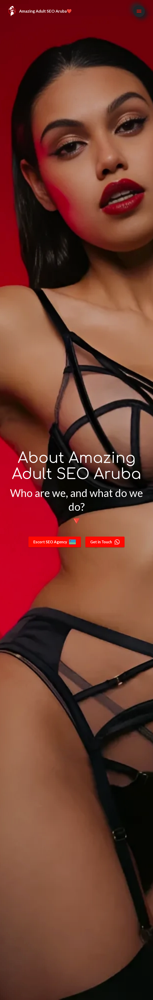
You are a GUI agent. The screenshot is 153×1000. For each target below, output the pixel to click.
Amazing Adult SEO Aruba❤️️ (45, 14)
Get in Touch (106, 542)
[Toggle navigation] (139, 14)
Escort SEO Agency (53, 542)
